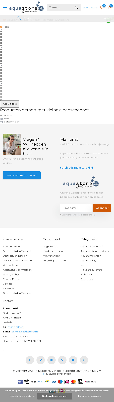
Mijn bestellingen (53, 251)
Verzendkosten (11, 265)
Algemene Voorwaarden (17, 269)
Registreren (49, 246)
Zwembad (87, 279)
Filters (4, 26)
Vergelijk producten (54, 260)
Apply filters (10, 103)
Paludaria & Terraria (91, 269)
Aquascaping (88, 260)
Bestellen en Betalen (15, 255)
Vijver (84, 265)
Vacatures (8, 288)
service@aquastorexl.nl (76, 167)
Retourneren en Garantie (17, 260)
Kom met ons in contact (22, 175)
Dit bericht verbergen (54, 396)
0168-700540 (15, 326)
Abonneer (102, 207)
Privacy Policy (11, 274)
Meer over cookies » (89, 396)
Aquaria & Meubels (92, 246)
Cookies (7, 283)
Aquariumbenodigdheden (96, 251)
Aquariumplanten (91, 255)
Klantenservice (11, 246)
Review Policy (11, 279)
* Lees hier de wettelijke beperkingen (77, 214)
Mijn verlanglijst (51, 255)
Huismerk (86, 274)
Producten (6, 115)
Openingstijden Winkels (16, 251)
